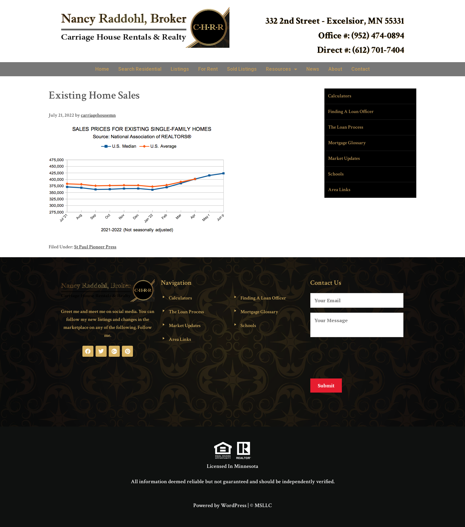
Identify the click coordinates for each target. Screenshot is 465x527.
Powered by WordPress (220, 500)
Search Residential (139, 69)
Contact (360, 69)
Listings (180, 69)
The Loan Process (345, 127)
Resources (281, 69)
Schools (336, 174)
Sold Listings (242, 69)
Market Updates (344, 158)
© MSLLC (261, 500)
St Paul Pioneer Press (95, 247)
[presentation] (356, 357)
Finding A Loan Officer (351, 111)
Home (102, 69)
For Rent (208, 69)
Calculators (339, 96)
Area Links (339, 189)
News (312, 69)
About (335, 69)
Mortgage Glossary (347, 143)
